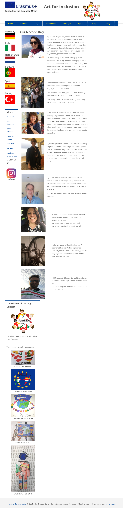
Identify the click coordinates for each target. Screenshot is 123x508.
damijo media (110, 504)
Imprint (11, 504)
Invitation (10, 144)
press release (10, 130)
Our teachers (10, 122)
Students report (10, 137)
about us (10, 116)
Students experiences (12, 154)
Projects (10, 148)
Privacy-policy (21, 504)
